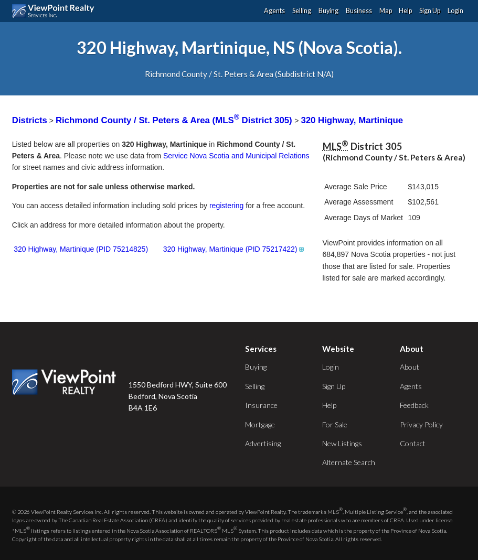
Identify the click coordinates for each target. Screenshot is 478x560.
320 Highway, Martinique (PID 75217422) (234, 249)
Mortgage (260, 424)
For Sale (334, 424)
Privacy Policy (421, 424)
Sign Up (429, 11)
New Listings (342, 443)
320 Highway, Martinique (352, 120)
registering (226, 205)
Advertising (263, 443)
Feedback (414, 405)
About (409, 366)
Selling (301, 11)
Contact (413, 443)
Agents (274, 11)
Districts (29, 120)
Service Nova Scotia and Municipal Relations (236, 156)
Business (359, 11)
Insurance (261, 405)
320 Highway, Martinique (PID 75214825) (81, 249)
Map (385, 11)
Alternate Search (348, 462)
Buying (328, 11)
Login (455, 11)
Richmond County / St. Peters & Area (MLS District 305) (175, 120)
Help (405, 11)
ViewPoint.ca (56, 11)
